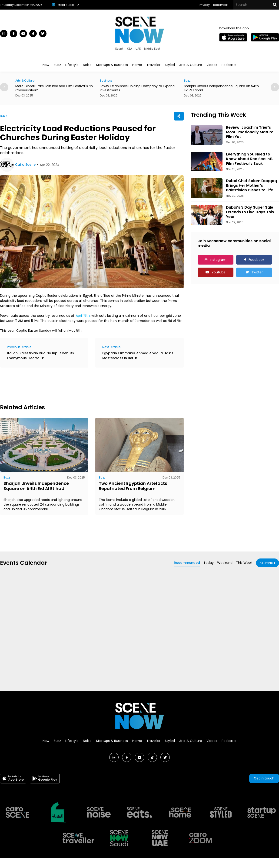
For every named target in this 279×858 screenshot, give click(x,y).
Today (208, 562)
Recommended (187, 562)
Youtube (219, 272)
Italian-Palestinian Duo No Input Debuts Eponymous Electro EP (40, 355)
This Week (244, 562)
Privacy (204, 5)
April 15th (83, 315)
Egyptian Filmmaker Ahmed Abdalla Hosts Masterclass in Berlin (137, 355)
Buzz (57, 64)
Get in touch (264, 778)
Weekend (224, 562)
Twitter (257, 272)
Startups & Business (112, 64)
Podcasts (229, 64)
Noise (87, 64)
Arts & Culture (190, 64)
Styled (170, 64)
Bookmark (220, 5)
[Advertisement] (84, 385)
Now (46, 64)
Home (137, 64)
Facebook (256, 259)
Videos (211, 64)
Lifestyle (72, 64)
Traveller (153, 64)
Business (106, 81)
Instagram (218, 259)
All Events (266, 563)
